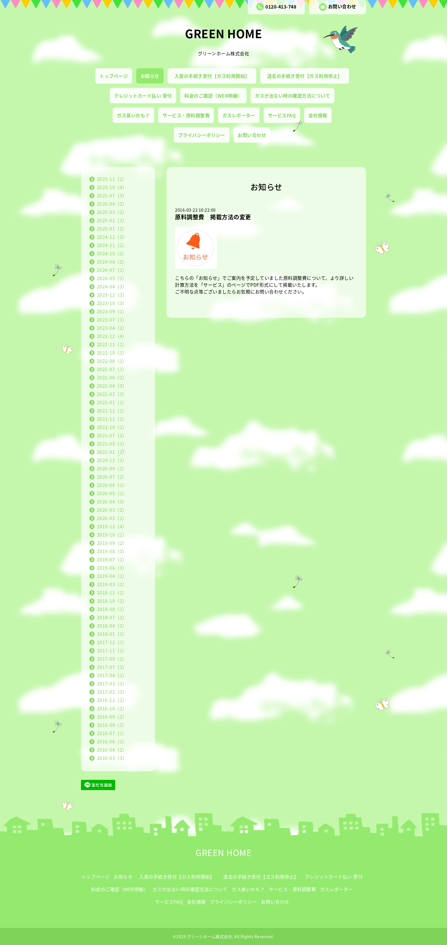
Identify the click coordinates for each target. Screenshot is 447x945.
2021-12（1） (112, 410)
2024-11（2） (112, 245)
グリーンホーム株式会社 (209, 936)
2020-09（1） (112, 468)
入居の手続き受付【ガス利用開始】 (214, 75)
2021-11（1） (112, 418)
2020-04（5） (112, 501)
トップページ (113, 75)
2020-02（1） (112, 518)
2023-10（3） (112, 303)
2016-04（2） (112, 749)
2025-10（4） (112, 187)
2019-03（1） (112, 584)
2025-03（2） (112, 212)
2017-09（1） (112, 658)
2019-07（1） (112, 559)
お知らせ (150, 75)
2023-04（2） (112, 327)
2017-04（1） (112, 675)
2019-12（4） (112, 526)
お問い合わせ (337, 7)
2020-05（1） (112, 493)
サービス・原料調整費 (186, 115)
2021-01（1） (112, 451)
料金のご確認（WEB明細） (213, 95)
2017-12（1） (112, 642)
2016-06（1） (112, 741)
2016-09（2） (112, 716)
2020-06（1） (112, 484)
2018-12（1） (112, 592)
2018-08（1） (112, 609)
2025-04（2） (112, 203)
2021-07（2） (112, 435)
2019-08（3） (112, 551)
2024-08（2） (112, 261)
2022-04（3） (112, 385)
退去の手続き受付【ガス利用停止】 (307, 75)
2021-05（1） (112, 443)
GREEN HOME (223, 33)
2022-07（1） (112, 369)
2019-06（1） (112, 567)
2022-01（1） (112, 402)
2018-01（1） (112, 633)
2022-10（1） (112, 352)
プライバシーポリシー (201, 134)
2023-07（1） (112, 319)
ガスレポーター (238, 115)
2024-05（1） (112, 278)
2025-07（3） (112, 195)
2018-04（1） (112, 625)
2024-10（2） (112, 253)
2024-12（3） (112, 236)
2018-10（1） (112, 600)
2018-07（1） (112, 617)
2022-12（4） (112, 336)
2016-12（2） (112, 700)
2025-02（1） (112, 220)
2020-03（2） (112, 509)
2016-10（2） (112, 708)
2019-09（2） (112, 542)
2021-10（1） (112, 427)
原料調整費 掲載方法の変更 (213, 217)
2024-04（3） (112, 286)
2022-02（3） (112, 393)
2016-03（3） (112, 757)
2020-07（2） (112, 476)
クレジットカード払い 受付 (143, 95)
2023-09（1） (112, 311)
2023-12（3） (112, 294)
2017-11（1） (112, 650)
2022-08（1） (112, 360)
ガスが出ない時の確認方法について (292, 95)
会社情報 (317, 115)
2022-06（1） (112, 377)
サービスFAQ (282, 115)
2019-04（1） (112, 575)
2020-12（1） (112, 460)
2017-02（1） (112, 691)
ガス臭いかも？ (133, 115)
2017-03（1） (112, 683)
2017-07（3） (112, 666)
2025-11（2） (112, 178)
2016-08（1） (112, 724)
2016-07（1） (112, 733)
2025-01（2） (112, 228)
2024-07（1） (112, 269)
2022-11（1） (112, 344)
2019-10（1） (112, 534)
